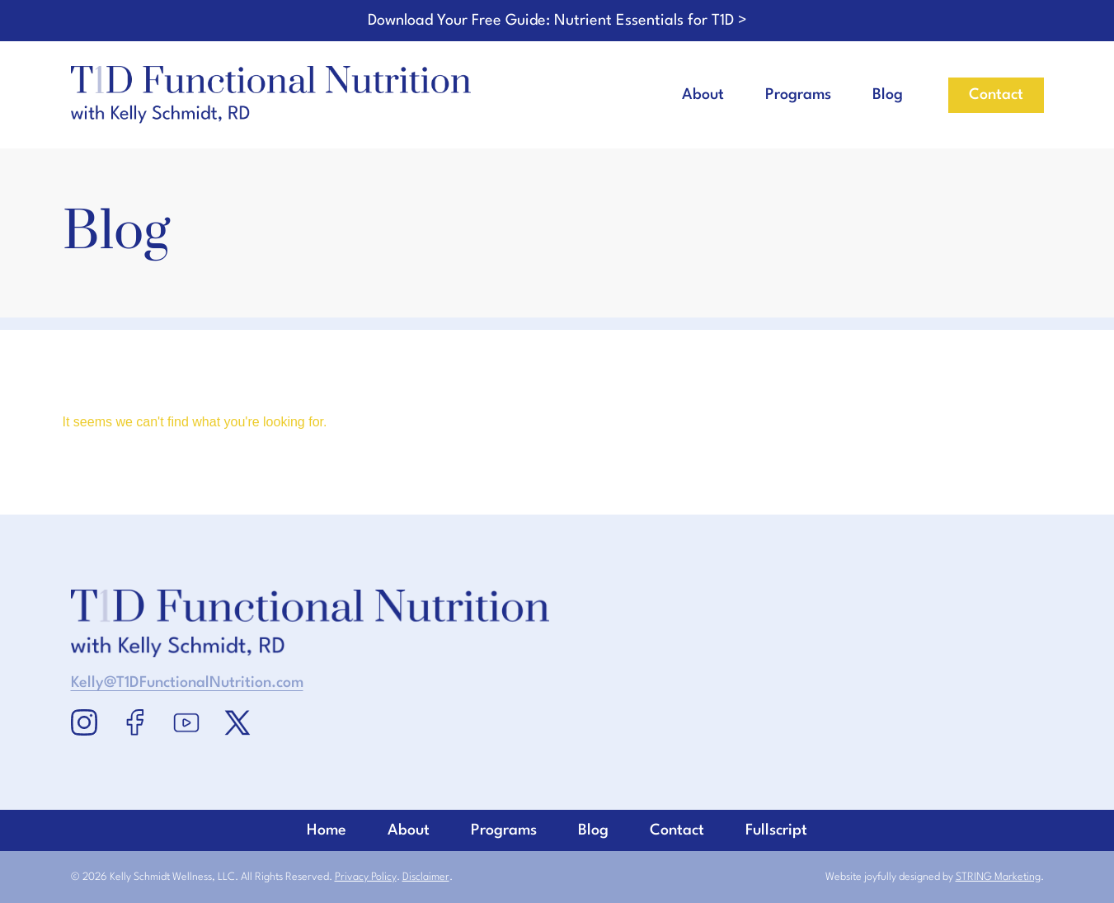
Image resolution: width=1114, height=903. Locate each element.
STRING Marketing (998, 877)
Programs (798, 94)
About (703, 94)
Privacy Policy (366, 877)
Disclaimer (425, 877)
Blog (887, 94)
